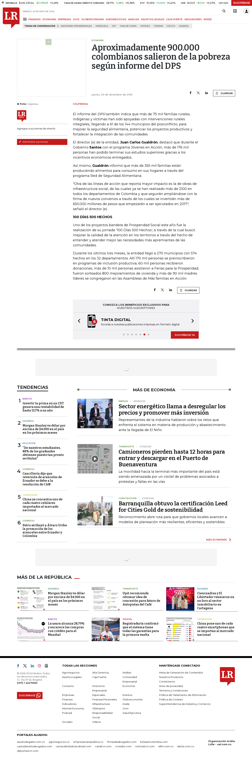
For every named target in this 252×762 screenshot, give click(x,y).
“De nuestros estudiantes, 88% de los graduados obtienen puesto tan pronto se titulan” (43, 453)
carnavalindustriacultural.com (73, 746)
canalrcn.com (103, 746)
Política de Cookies (171, 699)
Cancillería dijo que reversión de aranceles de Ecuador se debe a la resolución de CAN (42, 479)
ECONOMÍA (49, 19)
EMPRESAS (64, 19)
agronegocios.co (59, 741)
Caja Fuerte (99, 677)
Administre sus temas (33, 141)
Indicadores (69, 703)
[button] (78, 321)
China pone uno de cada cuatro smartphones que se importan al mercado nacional (215, 629)
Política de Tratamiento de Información (182, 694)
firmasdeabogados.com (122, 741)
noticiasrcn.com (145, 746)
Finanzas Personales (104, 699)
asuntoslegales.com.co (31, 741)
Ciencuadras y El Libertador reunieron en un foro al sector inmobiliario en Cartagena (215, 600)
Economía (129, 685)
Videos (96, 721)
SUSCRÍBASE (241, 2)
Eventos (127, 694)
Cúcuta (171, 26)
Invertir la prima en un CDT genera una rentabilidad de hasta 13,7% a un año (43, 407)
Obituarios (98, 708)
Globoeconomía (133, 699)
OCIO (76, 19)
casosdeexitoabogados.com (34, 746)
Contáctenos (167, 681)
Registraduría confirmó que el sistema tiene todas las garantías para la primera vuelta (141, 629)
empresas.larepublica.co (88, 741)
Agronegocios (70, 672)
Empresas (68, 694)
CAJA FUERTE (174, 19)
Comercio (29, 469)
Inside (126, 703)
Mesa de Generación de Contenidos (181, 672)
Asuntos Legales (72, 677)
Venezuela (102, 26)
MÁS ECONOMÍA (216, 539)
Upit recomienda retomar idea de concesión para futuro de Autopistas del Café (141, 598)
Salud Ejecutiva (132, 712)
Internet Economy (73, 708)
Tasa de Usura (128, 26)
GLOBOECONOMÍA (92, 19)
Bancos (27, 398)
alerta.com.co (185, 746)
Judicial (127, 619)
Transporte (130, 588)
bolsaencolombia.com (154, 741)
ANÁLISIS (133, 19)
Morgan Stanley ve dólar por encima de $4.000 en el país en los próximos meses (44, 429)
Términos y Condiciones (173, 690)
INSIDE (208, 19)
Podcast (67, 712)
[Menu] (25, 19)
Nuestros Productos (171, 677)
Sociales (202, 588)
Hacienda (28, 421)
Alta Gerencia (100, 672)
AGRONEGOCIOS (116, 19)
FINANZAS (34, 19)
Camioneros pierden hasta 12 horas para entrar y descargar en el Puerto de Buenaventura (172, 458)
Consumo (68, 685)
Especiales (98, 694)
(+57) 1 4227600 (27, 682)
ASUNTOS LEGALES (152, 19)
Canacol (184, 26)
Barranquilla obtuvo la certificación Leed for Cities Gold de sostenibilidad (173, 506)
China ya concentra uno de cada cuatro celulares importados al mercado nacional (42, 505)
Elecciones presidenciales (76, 26)
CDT (114, 26)
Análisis (127, 672)
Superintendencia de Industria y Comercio (185, 703)
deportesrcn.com (27, 750)
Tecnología (30, 495)
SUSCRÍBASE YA (185, 334)
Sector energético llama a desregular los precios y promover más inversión (172, 409)
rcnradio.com (123, 746)
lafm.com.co (165, 746)
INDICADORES (193, 19)
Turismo (158, 26)
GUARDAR (224, 93)
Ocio (126, 708)
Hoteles (145, 26)
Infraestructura (101, 703)
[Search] (223, 11)
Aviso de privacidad (171, 685)
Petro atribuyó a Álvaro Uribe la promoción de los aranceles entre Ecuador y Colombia (45, 531)
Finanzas (67, 699)
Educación (29, 443)
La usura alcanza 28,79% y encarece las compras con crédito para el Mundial (66, 629)
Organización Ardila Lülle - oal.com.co (221, 743)
